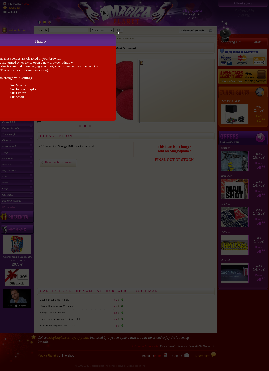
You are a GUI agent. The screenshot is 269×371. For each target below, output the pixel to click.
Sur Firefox (18, 93)
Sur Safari (17, 97)
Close (117, 33)
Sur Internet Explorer (25, 89)
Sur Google (18, 85)
